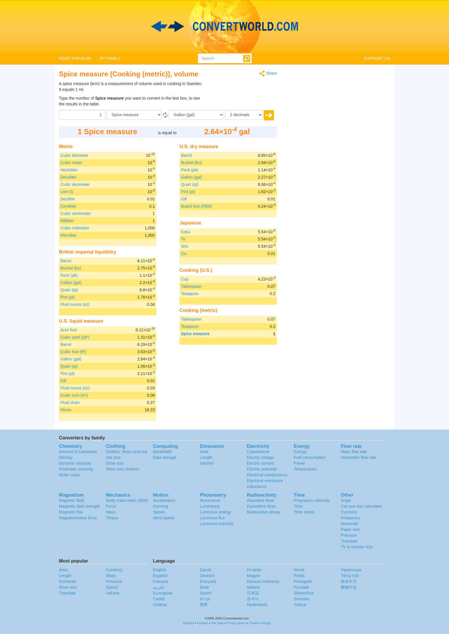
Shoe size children (122, 469)
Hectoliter (69, 170)
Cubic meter (71, 162)
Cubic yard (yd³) (74, 337)
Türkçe (300, 604)
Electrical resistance (265, 480)
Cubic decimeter (75, 184)
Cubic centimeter (75, 213)
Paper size (350, 529)
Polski (299, 575)
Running (160, 506)
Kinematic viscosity (76, 469)
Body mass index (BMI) (127, 500)
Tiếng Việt (350, 575)
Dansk (205, 569)
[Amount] (82, 115)
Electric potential (262, 469)
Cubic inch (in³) (74, 395)
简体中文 (349, 581)
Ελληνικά (208, 581)
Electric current (260, 463)
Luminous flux (212, 518)
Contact (202, 623)
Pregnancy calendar (312, 500)
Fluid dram (70, 402)
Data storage (164, 457)
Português (303, 581)
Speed (158, 512)
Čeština (159, 604)
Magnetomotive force (78, 518)
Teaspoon (190, 293)
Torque (112, 518)
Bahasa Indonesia (263, 581)
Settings (188, 623)
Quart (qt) (69, 290)
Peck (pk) (69, 275)
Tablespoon (191, 286)
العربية (158, 587)
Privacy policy (236, 623)
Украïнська (351, 569)
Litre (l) (66, 191)
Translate (349, 541)
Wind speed (163, 518)
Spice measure (195, 333)
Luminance (210, 506)
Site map (217, 623)
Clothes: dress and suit (126, 451)
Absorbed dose (260, 500)
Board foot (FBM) (196, 206)
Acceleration (164, 500)
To (183, 239)
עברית (205, 599)
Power (299, 463)
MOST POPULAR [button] (75, 58)
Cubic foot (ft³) (73, 351)
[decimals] (244, 115)
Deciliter (67, 199)
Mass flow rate (354, 451)
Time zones (304, 512)
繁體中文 (349, 587)
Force (111, 506)
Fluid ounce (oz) (74, 304)
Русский (301, 587)
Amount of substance (78, 451)
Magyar (254, 575)
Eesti (204, 587)
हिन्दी (203, 604)
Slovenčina (304, 593)
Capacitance (258, 451)
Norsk (299, 569)
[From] (134, 115)
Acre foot (68, 330)
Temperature (305, 469)
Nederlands (257, 604)
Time (298, 506)
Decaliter (68, 177)
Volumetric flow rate (358, 457)
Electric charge (260, 457)
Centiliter (68, 206)
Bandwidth (162, 451)
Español (160, 575)
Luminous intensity (217, 523)
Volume (206, 463)
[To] (196, 115)
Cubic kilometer (74, 155)
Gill (63, 380)
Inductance (257, 486)
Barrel (65, 260)
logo (224, 26)
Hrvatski (254, 569)
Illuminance (210, 500)
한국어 (253, 599)
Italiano (253, 587)
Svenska (301, 599)
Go (183, 253)
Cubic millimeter (74, 228)
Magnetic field (71, 500)
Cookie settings (260, 623)
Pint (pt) (67, 297)
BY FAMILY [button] (110, 58)
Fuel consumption (310, 457)
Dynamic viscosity (75, 463)
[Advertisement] (240, 95)
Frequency (350, 518)
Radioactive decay (263, 512)
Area (204, 451)
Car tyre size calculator (361, 506)
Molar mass (69, 475)
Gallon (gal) (70, 282)
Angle (346, 500)
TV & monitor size (357, 547)
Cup (184, 279)
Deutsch (207, 575)
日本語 (253, 593)
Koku (185, 231)
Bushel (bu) (70, 268)
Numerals (349, 523)
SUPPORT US (377, 58)
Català (158, 599)
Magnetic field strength (79, 506)
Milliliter (67, 220)
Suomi (205, 593)
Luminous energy (215, 512)
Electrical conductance (267, 475)
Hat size (113, 457)
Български (162, 593)
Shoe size (115, 463)
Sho (184, 246)
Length (206, 457)
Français (160, 581)
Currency (349, 512)
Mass (111, 512)
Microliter (68, 235)
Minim (65, 409)
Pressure (349, 535)
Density (66, 457)
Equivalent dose (261, 506)
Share (268, 74)
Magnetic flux (71, 512)
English (159, 569)
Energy (300, 451)
